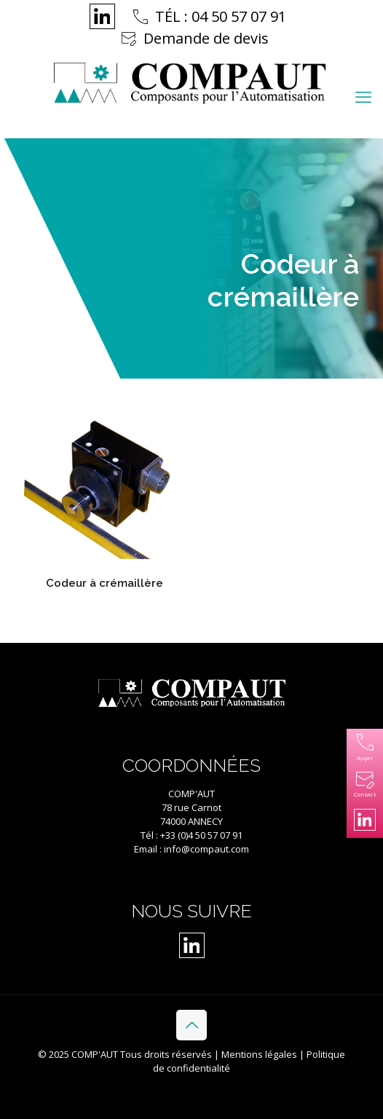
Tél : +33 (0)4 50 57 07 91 (191, 835)
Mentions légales (259, 1054)
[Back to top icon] (191, 1025)
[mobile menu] (363, 96)
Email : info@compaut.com (191, 848)
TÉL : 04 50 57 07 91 (220, 16)
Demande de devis (206, 38)
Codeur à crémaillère (104, 583)
